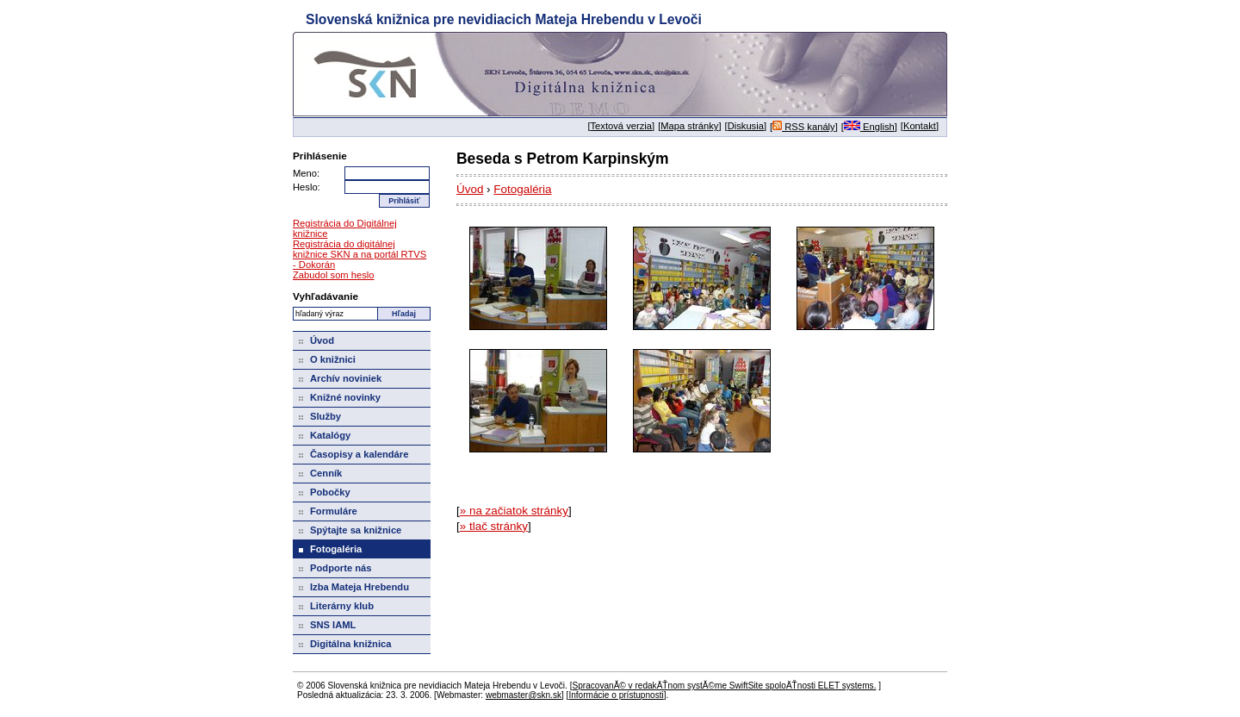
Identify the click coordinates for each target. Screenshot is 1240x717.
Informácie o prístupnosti (615, 695)
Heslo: (306, 187)
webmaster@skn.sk (523, 695)
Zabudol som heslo (334, 275)
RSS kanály (803, 127)
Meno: (306, 173)
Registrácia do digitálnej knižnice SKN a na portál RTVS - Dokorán (359, 254)
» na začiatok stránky (514, 510)
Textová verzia (622, 126)
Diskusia (746, 126)
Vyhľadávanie (325, 296)
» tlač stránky (494, 526)
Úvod (469, 189)
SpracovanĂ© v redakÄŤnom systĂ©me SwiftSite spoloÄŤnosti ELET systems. (724, 685)
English (869, 127)
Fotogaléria (522, 189)
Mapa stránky (689, 126)
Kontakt (919, 126)
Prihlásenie (320, 155)
